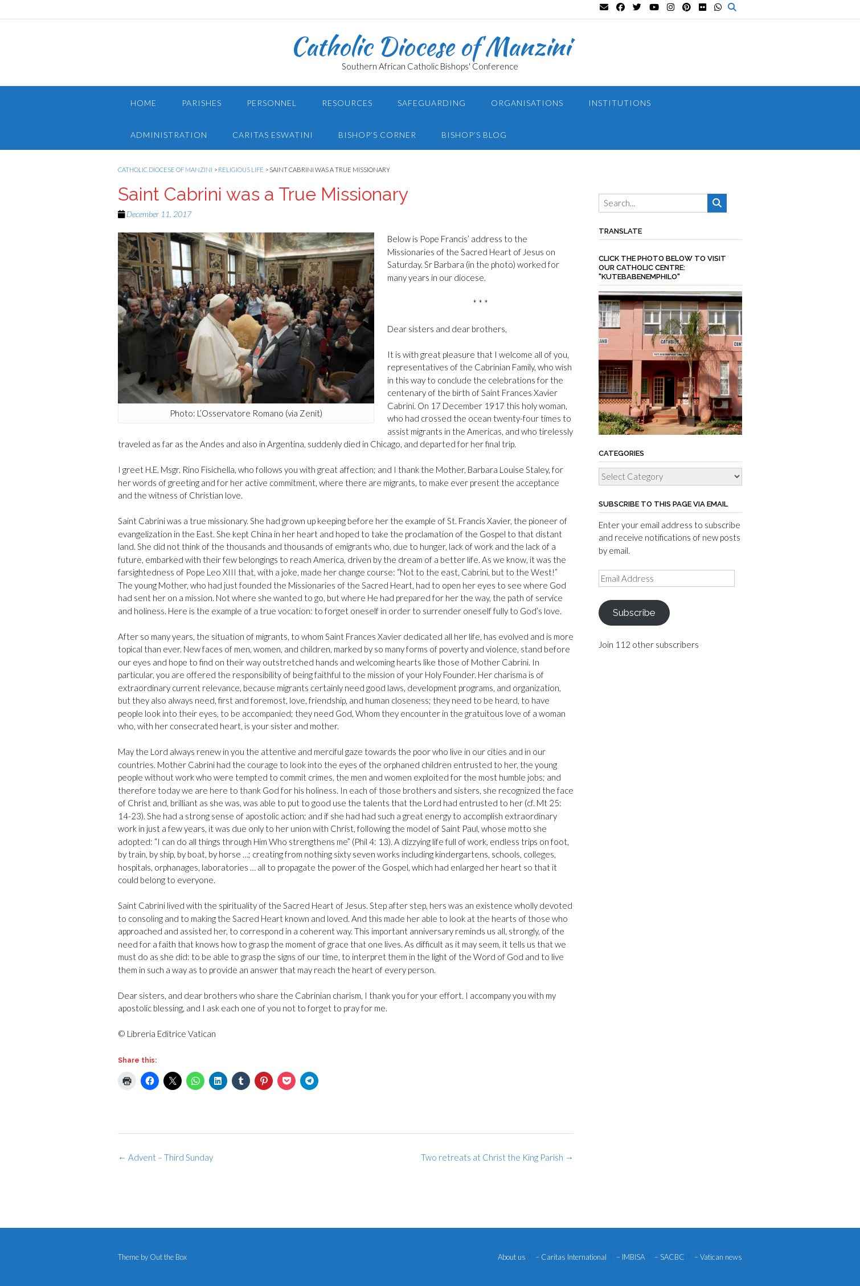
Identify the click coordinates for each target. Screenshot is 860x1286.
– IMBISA (630, 1257)
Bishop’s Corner (377, 135)
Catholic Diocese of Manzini (430, 46)
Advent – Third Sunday (165, 1157)
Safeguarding (432, 103)
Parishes (202, 103)
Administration (168, 135)
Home (143, 103)
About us (512, 1257)
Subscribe (634, 612)
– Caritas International (571, 1257)
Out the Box (168, 1256)
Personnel (272, 103)
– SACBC (669, 1257)
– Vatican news (718, 1257)
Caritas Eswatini (272, 135)
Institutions (619, 103)
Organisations (527, 103)
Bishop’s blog (474, 135)
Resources (347, 103)
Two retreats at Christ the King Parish (497, 1157)
